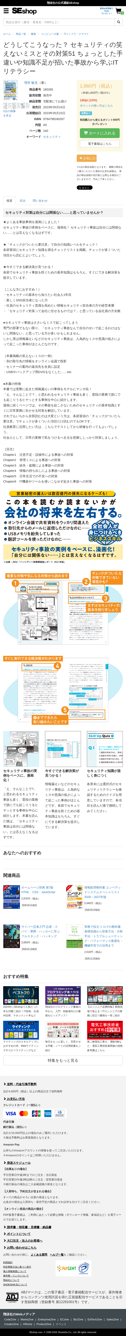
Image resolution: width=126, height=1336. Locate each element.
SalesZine (113, 1319)
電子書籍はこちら (100, 143)
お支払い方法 (14, 1099)
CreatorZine (11, 1324)
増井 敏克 (31, 82)
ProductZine (43, 1324)
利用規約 (7, 1262)
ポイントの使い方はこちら (96, 105)
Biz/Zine (78, 1319)
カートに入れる (99, 133)
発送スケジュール (17, 1162)
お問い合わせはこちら (20, 1247)
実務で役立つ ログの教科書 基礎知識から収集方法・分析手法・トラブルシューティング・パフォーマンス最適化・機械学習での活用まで (103, 936)
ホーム (7, 33)
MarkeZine (27, 1319)
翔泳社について (11, 1280)
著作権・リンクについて (16, 1275)
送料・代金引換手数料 (20, 1084)
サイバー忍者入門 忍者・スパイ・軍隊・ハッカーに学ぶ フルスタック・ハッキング (40, 931)
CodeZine (10, 1319)
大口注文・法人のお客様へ (22, 1240)
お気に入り (88, 158)
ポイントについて (17, 1234)
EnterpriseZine (47, 1319)
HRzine (27, 1324)
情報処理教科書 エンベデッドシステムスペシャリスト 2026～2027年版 (102, 892)
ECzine (64, 1319)
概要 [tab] (9, 200)
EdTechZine (95, 1319)
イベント (61, 1324)
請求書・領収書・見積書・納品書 (27, 1227)
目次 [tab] (23, 200)
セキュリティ (52, 136)
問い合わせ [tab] (40, 200)
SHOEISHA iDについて (15, 1284)
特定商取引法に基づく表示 (17, 1267)
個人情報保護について (14, 1271)
